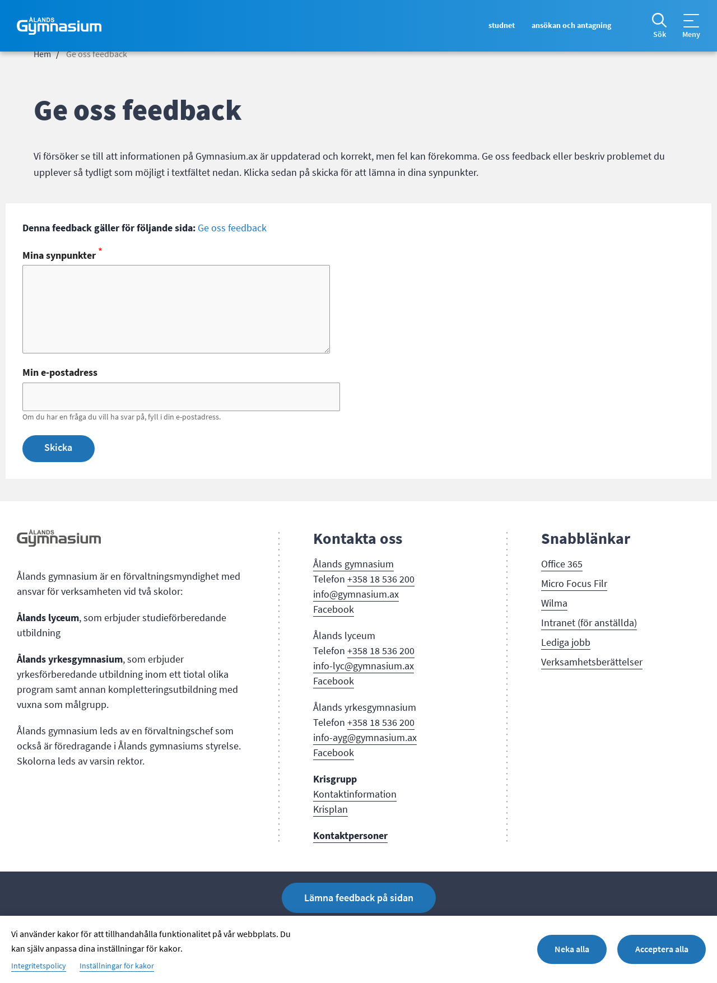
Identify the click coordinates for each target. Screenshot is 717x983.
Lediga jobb (565, 642)
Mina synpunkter (59, 255)
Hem (42, 54)
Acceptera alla (661, 949)
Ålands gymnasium (353, 564)
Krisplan (330, 809)
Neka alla (570, 949)
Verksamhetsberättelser (591, 662)
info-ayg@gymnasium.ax (365, 737)
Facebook (333, 609)
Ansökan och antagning (569, 25)
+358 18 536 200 (381, 579)
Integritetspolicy (38, 966)
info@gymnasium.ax (356, 594)
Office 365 (562, 564)
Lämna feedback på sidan (358, 898)
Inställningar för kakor (117, 966)
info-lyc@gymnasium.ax (363, 666)
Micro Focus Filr (574, 583)
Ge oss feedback (232, 228)
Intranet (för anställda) (589, 623)
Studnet (496, 25)
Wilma (554, 603)
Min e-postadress (59, 372)
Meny (691, 35)
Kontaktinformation (355, 794)
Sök (659, 35)
